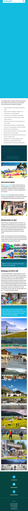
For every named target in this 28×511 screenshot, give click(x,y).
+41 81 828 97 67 (14, 478)
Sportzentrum (5, 194)
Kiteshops (15, 314)
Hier (3, 263)
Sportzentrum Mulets (7, 185)
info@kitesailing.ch (14, 485)
